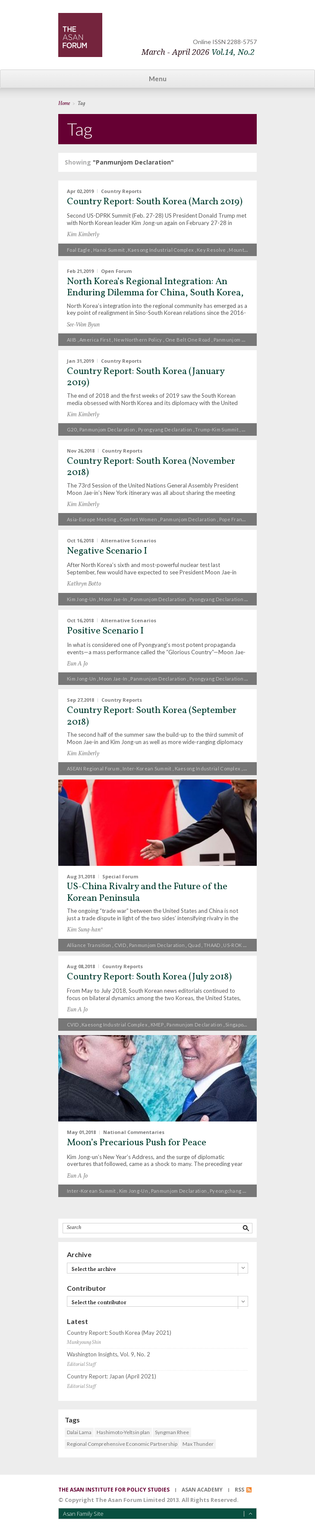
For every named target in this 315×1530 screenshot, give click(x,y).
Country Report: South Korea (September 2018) (151, 716)
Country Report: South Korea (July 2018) (149, 977)
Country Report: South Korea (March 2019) (155, 202)
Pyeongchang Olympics (237, 1191)
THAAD (212, 945)
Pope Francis (234, 519)
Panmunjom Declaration (241, 339)
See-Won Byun (83, 325)
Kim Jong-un (81, 599)
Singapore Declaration (251, 1024)
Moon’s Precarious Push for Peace (136, 1143)
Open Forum (116, 270)
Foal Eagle (78, 250)
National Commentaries (133, 1132)
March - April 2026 (198, 52)
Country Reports (121, 191)
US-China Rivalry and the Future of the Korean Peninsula (147, 892)
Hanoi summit (109, 250)
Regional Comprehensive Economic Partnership (122, 1444)
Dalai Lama (79, 1432)
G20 (71, 429)
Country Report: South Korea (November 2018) (151, 467)
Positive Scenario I (105, 631)
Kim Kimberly (83, 235)
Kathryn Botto (84, 584)
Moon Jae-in (113, 599)
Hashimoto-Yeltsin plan (123, 1432)
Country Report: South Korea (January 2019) (145, 377)
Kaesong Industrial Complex (161, 250)
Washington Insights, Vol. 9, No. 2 (108, 1354)
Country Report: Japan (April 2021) (111, 1376)
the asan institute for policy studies (114, 1489)
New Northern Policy (138, 339)
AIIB (71, 339)
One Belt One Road (188, 339)
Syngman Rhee (172, 1432)
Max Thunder (198, 1444)
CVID (120, 945)
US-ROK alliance (242, 945)
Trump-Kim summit (217, 429)
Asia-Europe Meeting (92, 519)
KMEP (157, 1024)
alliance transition (89, 945)
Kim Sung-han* (85, 930)
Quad (194, 945)
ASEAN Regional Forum (93, 768)
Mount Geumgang (250, 250)
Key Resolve (211, 250)
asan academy (202, 1489)
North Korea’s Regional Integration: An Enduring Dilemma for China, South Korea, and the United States (155, 293)
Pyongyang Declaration (165, 429)
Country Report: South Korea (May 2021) (119, 1333)
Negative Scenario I (107, 551)
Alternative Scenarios (128, 540)
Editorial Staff (81, 1364)
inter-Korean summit (147, 768)
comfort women (139, 519)
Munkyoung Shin (84, 1342)
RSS (239, 1489)
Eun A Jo (77, 664)
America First (95, 339)
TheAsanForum (80, 35)
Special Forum (120, 876)
